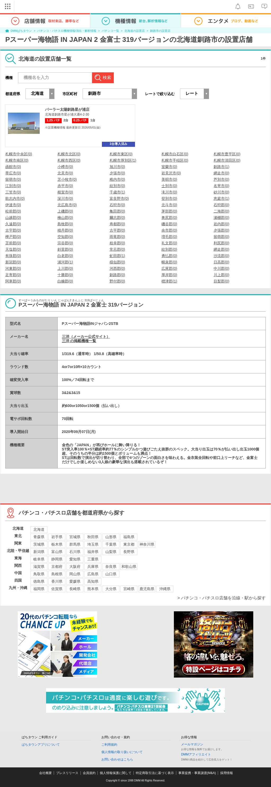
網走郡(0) (221, 249)
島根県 (56, 574)
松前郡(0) (13, 211)
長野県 (128, 552)
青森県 (38, 537)
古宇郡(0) (13, 230)
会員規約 (89, 773)
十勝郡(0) (65, 275)
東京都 (128, 544)
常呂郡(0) (117, 249)
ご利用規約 (109, 744)
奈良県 (110, 566)
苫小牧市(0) (67, 179)
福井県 (92, 552)
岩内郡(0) (221, 224)
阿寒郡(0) (13, 281)
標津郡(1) (169, 281)
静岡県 (56, 559)
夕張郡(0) (221, 230)
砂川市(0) (221, 192)
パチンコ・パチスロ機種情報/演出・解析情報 (66, 30)
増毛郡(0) (169, 236)
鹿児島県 (146, 589)
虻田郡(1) (117, 256)
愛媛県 (74, 581)
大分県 (110, 589)
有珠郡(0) (13, 256)
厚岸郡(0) (169, 275)
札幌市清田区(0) (227, 160)
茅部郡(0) (169, 211)
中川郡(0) (221, 268)
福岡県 (38, 589)
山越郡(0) (13, 217)
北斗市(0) (169, 205)
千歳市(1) (117, 192)
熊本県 (92, 589)
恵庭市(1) (221, 198)
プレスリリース (67, 773)
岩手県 (56, 537)
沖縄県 (164, 589)
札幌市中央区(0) (18, 154)
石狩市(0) (117, 205)
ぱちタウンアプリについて (41, 744)
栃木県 (56, 544)
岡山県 (74, 574)
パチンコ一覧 (110, 30)
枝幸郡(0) (117, 243)
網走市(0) (221, 173)
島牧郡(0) (65, 224)
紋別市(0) (117, 186)
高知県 (92, 581)
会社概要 (45, 773)
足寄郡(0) (13, 275)
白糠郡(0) (65, 281)
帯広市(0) (13, 173)
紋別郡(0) (169, 249)
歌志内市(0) (15, 198)
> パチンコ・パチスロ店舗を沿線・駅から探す (221, 598)
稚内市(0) (117, 179)
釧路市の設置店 (160, 30)
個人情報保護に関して (116, 773)
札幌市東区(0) (121, 154)
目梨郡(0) (221, 281)
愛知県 (74, 559)
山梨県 (110, 552)
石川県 (74, 552)
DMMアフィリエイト (196, 754)
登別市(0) (169, 198)
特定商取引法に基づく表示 (155, 773)
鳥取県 (38, 574)
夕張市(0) (117, 173)
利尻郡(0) (221, 243)
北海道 (38, 529)
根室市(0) (65, 192)
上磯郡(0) (65, 211)
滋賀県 (38, 566)
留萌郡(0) (221, 236)
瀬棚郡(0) (221, 217)
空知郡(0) (65, 236)
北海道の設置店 (134, 30)
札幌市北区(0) (68, 154)
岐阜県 (38, 559)
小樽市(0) (65, 167)
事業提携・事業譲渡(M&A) (197, 773)
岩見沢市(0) (171, 173)
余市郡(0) (169, 230)
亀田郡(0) (117, 211)
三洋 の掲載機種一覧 (79, 341)
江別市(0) (13, 186)
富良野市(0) (119, 198)
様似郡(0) (117, 262)
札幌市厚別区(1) (123, 160)
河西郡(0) (117, 268)
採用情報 (226, 773)
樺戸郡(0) (13, 236)
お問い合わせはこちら (117, 759)
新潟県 (38, 552)
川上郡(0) (221, 275)
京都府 (56, 566)
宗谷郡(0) (65, 243)
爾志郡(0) (117, 217)
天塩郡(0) (13, 249)
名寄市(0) (221, 186)
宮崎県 (128, 589)
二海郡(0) (221, 211)
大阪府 (74, 566)
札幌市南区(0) (16, 160)
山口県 (110, 574)
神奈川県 (146, 544)
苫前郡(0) (13, 243)
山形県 (110, 537)
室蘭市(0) (169, 167)
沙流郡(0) (221, 256)
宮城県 (74, 537)
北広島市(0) (67, 205)
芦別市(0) (221, 179)
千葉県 (110, 544)
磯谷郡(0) (169, 224)
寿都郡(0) (117, 224)
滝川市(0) (169, 192)
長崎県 (74, 589)
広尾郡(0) (169, 268)
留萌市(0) (13, 179)
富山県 (56, 552)
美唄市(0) (169, 179)
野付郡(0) (117, 281)
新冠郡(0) (13, 262)
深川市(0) (65, 198)
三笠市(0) (13, 192)
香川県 (56, 581)
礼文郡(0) (169, 243)
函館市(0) (13, 167)
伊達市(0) (13, 205)
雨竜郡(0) (117, 236)
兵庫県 (92, 566)
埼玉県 (92, 544)
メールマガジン (192, 744)
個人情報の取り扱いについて (122, 752)
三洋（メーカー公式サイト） (86, 336)
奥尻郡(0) (169, 217)
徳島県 (38, 581)
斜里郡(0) (65, 249)
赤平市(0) (65, 186)
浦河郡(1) (65, 262)
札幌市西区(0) (68, 160)
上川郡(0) (65, 268)
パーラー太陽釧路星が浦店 (67, 109)
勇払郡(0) (169, 256)
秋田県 (92, 537)
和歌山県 (128, 566)
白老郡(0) (65, 256)
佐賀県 (56, 589)
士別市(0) (169, 186)
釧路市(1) (221, 167)
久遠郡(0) (13, 224)
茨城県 (38, 544)
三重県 (92, 559)
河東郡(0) (13, 268)
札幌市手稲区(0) (174, 160)
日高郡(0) (221, 262)
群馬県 (74, 544)
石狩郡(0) (221, 205)
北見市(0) (65, 173)
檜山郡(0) (65, 217)
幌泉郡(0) (169, 262)
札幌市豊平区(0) (227, 154)
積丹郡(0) (65, 230)
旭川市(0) (117, 167)
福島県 (128, 537)
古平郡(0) (117, 230)
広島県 (92, 574)
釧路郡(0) (117, 275)
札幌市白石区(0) (174, 154)
